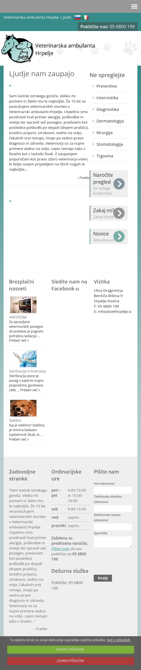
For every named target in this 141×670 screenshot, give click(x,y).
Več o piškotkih (118, 640)
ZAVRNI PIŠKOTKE (70, 660)
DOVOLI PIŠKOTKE (70, 649)
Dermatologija (110, 121)
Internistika (107, 97)
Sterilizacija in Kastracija (27, 371)
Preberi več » (19, 340)
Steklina (15, 420)
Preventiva (106, 86)
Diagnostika (107, 109)
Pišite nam (60, 548)
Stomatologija (109, 144)
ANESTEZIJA (18, 317)
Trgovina (104, 155)
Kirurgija (104, 132)
